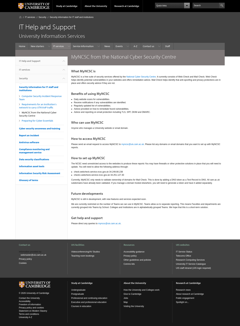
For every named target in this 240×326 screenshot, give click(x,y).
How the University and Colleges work (142, 290)
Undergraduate (78, 290)
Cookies (23, 263)
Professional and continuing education (89, 298)
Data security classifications (34, 159)
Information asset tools (31, 166)
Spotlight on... (182, 302)
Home (20, 17)
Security (42, 17)
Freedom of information (30, 304)
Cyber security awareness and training (39, 128)
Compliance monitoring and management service (34, 151)
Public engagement (185, 298)
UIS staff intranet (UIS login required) (193, 268)
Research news (183, 290)
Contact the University (29, 298)
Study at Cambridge (66, 6)
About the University (96, 6)
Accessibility (24, 301)
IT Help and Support (29, 62)
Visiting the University (134, 306)
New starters (37, 46)
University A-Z (25, 317)
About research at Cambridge (190, 294)
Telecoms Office (183, 256)
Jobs (126, 298)
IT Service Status (184, 251)
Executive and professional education (89, 302)
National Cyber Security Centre (141, 77)
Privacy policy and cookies (31, 307)
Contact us (148, 46)
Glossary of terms (28, 180)
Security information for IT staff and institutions (71, 17)
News (107, 46)
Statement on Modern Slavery (33, 311)
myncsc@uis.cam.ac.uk (132, 144)
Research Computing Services (190, 260)
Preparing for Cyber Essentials (37, 120)
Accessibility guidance (134, 251)
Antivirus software (29, 142)
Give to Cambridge (132, 294)
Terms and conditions (29, 314)
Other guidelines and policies (137, 260)
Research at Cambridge (126, 6)
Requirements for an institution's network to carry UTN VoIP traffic (38, 106)
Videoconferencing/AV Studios (85, 251)
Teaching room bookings (82, 256)
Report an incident (29, 135)
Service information (83, 46)
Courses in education (81, 306)
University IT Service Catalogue (191, 264)
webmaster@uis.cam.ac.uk (33, 255)
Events (119, 46)
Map (126, 302)
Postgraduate (77, 294)
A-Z (135, 46)
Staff (167, 46)
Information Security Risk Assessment (39, 173)
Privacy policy (25, 259)
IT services (30, 17)
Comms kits (129, 264)
